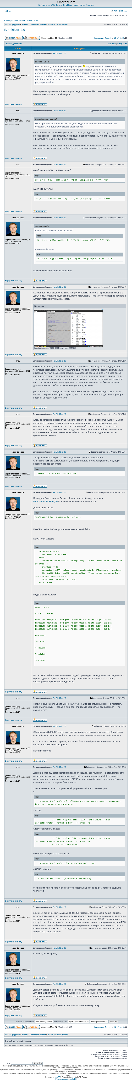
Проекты (90, 5)
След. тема (122, 44)
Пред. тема (111, 44)
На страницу (99, 38)
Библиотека (44, 5)
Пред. (107, 38)
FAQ (114, 11)
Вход (8, 11)
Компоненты (79, 5)
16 (115, 38)
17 (118, 38)
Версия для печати (14, 44)
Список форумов (12, 24)
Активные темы (33, 21)
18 (121, 38)
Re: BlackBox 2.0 (59, 53)
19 (123, 38)
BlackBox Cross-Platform (58, 24)
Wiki (53, 5)
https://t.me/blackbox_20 (45, 501)
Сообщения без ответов (14, 21)
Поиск (123, 11)
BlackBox (67, 5)
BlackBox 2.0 (14, 30)
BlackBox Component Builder (34, 24)
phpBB (57, 1077)
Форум (59, 5)
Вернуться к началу (13, 104)
